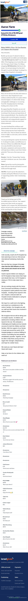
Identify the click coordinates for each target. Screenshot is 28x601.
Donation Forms (19, 573)
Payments (17, 570)
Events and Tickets (19, 583)
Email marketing (5, 573)
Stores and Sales (19, 580)
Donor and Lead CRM (6, 570)
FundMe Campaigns (6, 580)
